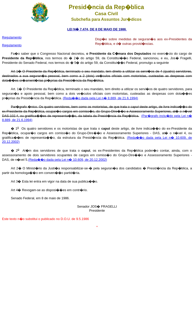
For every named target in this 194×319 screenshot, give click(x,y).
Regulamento (11, 45)
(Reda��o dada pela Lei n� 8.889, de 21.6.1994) (100, 98)
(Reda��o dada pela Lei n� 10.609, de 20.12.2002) (67, 160)
